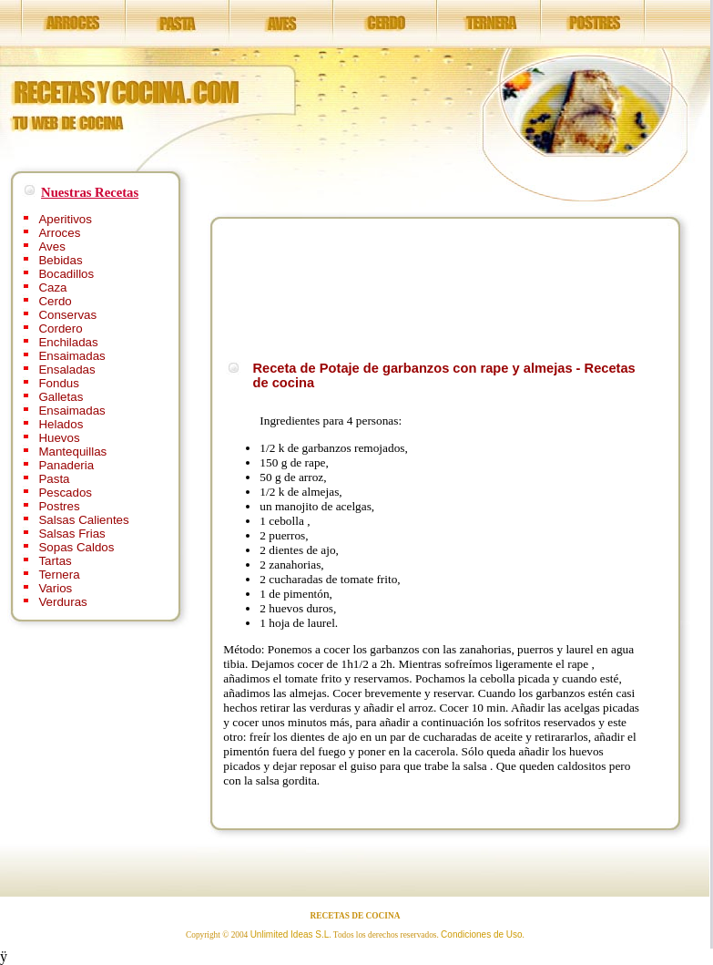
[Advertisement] (282, 287)
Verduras (62, 602)
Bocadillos (66, 274)
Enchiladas (67, 342)
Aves (51, 246)
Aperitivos (65, 219)
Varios (55, 588)
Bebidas (60, 260)
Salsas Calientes (83, 520)
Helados (60, 424)
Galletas (60, 397)
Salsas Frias (71, 533)
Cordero (60, 328)
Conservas (67, 315)
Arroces (59, 233)
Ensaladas (66, 369)
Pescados (65, 492)
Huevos (58, 438)
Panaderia (66, 465)
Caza (52, 287)
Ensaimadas (71, 356)
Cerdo (54, 301)
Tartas (54, 561)
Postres (58, 506)
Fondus (58, 383)
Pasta (53, 479)
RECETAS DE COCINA (356, 915)
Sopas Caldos (76, 547)
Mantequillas (72, 451)
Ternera (58, 574)
